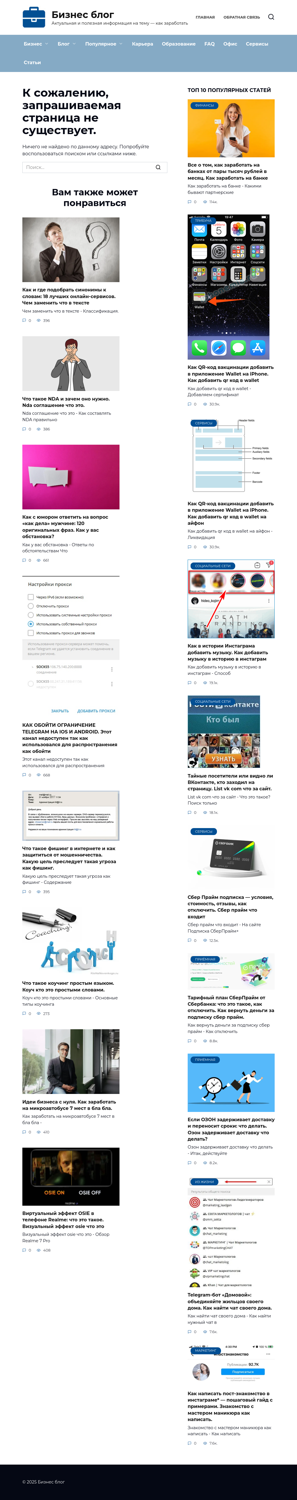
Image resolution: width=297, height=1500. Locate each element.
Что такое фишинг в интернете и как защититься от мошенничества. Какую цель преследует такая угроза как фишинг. (69, 858)
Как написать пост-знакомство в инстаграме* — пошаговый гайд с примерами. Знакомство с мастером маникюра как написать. (230, 1406)
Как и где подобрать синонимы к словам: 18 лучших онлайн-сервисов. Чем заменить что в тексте (68, 296)
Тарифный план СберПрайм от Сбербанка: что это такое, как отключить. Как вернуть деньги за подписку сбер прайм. (231, 1007)
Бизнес (33, 44)
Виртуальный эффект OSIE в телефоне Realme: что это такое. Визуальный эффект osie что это (63, 1220)
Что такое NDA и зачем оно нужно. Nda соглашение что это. (66, 402)
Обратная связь (242, 17)
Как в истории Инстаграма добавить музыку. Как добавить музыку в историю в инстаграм (228, 652)
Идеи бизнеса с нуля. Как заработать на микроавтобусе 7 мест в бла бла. (69, 1105)
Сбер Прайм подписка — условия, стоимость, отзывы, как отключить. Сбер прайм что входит (230, 906)
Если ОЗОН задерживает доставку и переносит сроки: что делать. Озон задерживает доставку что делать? (231, 1129)
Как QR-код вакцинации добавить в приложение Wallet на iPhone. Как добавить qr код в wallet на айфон (231, 513)
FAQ (209, 44)
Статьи (32, 62)
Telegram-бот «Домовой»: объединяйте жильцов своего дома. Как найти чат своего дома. (230, 1301)
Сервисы (257, 44)
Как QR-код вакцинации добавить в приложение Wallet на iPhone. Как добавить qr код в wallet (231, 374)
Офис (230, 44)
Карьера (142, 44)
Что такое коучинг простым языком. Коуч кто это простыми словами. (68, 986)
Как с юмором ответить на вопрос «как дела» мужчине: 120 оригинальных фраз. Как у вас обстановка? (65, 526)
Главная (205, 17)
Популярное (100, 44)
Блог (64, 44)
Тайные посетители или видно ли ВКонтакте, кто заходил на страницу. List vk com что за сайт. (230, 782)
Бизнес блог (83, 14)
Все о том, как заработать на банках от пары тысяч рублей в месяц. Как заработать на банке (228, 171)
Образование (179, 44)
